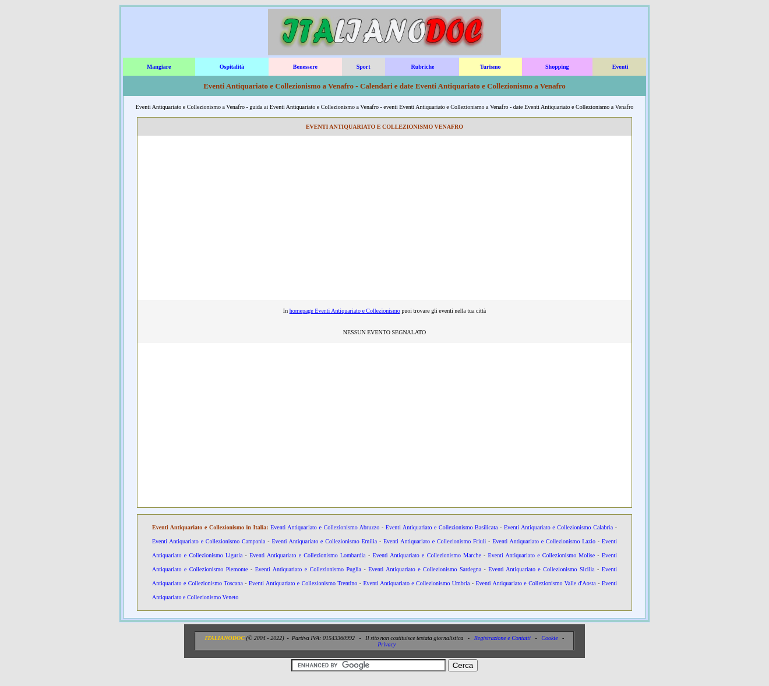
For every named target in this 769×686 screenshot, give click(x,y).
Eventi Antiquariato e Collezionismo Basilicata (442, 527)
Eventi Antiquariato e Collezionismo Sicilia (541, 569)
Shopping (557, 66)
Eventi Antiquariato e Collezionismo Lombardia (307, 555)
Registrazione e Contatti (502, 638)
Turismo (490, 66)
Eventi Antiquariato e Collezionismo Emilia (324, 541)
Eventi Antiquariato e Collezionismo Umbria (416, 583)
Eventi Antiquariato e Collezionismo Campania (209, 541)
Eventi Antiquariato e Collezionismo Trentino (303, 583)
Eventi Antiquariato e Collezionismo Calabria (558, 527)
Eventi (620, 66)
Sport (364, 66)
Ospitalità (232, 66)
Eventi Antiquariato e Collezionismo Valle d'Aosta (535, 583)
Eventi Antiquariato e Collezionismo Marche (427, 555)
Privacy (387, 644)
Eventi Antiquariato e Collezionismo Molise (541, 555)
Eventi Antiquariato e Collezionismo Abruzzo (324, 527)
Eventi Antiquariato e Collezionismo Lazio (543, 541)
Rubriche (422, 66)
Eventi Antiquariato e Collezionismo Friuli (434, 541)
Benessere (305, 66)
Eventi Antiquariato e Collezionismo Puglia (308, 569)
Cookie (549, 638)
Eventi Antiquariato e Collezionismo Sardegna (424, 569)
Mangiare (159, 66)
